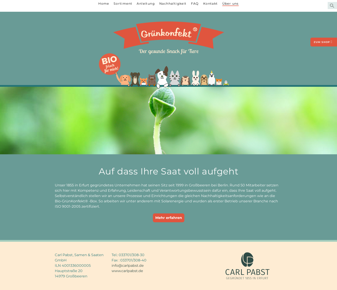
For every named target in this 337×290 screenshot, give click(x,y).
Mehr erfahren (168, 218)
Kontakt (210, 4)
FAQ (195, 4)
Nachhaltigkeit (173, 4)
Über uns (230, 4)
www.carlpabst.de (127, 271)
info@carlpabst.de (128, 265)
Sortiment (123, 4)
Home (103, 4)
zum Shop (323, 42)
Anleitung (146, 4)
